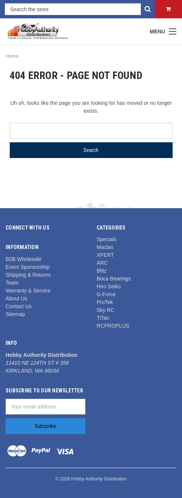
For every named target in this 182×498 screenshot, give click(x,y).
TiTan (103, 318)
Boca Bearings (114, 279)
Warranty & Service (28, 291)
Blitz (101, 271)
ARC (102, 263)
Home (12, 56)
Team (12, 283)
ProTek (105, 302)
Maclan (105, 247)
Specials (106, 239)
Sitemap (15, 314)
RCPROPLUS (113, 326)
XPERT (105, 255)
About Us (16, 298)
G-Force (106, 294)
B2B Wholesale (24, 259)
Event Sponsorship (28, 267)
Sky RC (105, 310)
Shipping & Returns (28, 275)
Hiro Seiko (109, 286)
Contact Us (18, 306)
